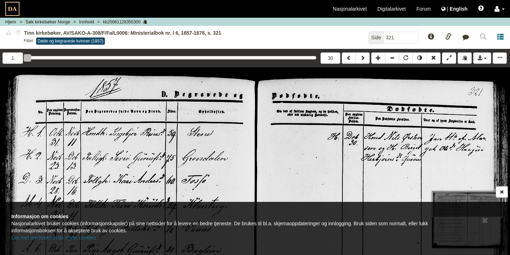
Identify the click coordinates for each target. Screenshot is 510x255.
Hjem (10, 21)
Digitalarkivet (392, 9)
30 (330, 58)
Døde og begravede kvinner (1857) (70, 41)
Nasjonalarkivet (350, 9)
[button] (499, 9)
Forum (423, 9)
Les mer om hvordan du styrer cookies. (54, 237)
